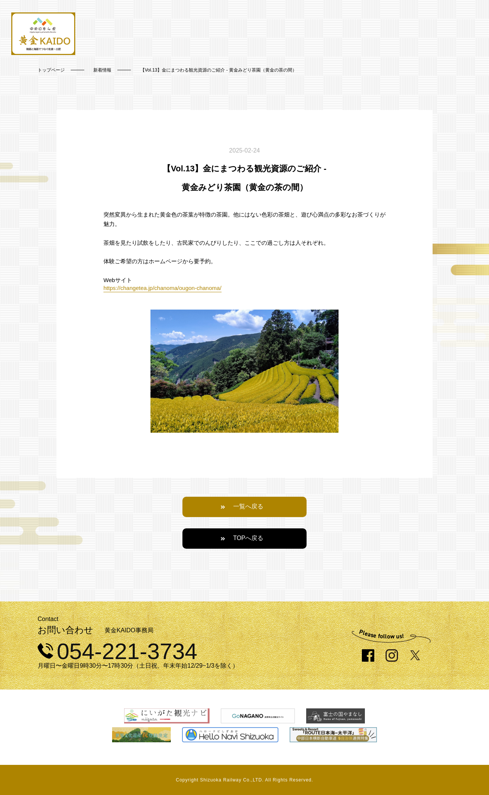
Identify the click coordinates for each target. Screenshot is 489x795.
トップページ (51, 70)
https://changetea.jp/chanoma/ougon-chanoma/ (162, 288)
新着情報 (102, 70)
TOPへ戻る (248, 538)
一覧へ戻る (248, 506)
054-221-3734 (117, 651)
